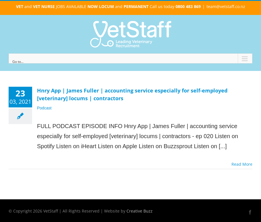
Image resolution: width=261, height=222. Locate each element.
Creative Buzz (139, 211)
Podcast (44, 108)
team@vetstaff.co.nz (226, 6)
